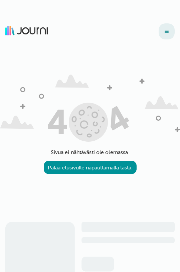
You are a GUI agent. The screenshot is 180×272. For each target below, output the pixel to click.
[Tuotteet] (167, 31)
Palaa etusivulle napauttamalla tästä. (90, 167)
